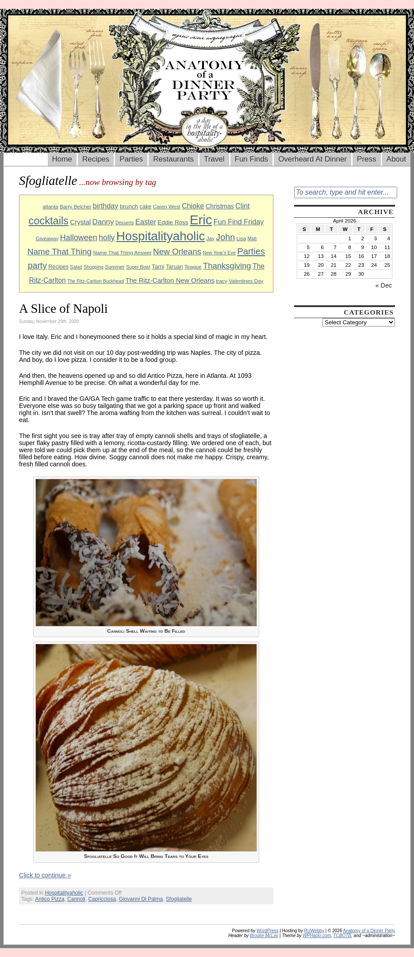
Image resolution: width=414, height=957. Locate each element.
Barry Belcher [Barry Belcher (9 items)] (75, 206)
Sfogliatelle (179, 899)
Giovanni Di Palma (141, 899)
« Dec (384, 285)
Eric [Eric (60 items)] (201, 219)
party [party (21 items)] (37, 265)
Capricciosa (102, 899)
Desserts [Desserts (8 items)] (124, 222)
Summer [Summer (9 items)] (114, 266)
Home (62, 159)
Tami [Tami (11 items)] (158, 266)
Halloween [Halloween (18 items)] (78, 237)
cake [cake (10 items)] (146, 207)
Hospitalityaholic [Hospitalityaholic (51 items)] (160, 236)
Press (366, 159)
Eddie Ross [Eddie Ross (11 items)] (172, 222)
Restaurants (173, 159)
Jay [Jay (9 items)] (211, 238)
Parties (131, 159)
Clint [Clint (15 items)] (242, 206)
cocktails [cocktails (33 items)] (49, 221)
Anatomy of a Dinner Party (369, 930)
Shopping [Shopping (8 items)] (94, 266)
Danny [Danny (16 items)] (103, 222)
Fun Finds (251, 159)
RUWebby (314, 930)
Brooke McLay (264, 935)
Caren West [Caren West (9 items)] (166, 206)
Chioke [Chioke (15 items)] (193, 206)
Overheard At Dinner (312, 159)
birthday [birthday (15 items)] (106, 206)
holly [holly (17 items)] (107, 237)
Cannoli (76, 899)
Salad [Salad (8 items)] (76, 266)
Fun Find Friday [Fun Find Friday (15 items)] (239, 222)
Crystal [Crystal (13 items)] (80, 222)
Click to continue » (45, 875)
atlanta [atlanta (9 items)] (50, 206)
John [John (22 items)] (225, 237)
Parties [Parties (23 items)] (251, 251)
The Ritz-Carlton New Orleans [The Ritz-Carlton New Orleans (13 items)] (170, 280)
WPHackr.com (317, 935)
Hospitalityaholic (64, 893)
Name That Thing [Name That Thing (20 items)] (59, 251)
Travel (214, 159)
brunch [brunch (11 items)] (129, 206)
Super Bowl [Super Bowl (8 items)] (138, 266)
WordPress (267, 930)
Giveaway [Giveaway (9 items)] (47, 238)
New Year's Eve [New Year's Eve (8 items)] (219, 252)
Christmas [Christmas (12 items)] (220, 206)
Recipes (95, 159)
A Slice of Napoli (63, 308)
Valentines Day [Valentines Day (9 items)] (246, 281)
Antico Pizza (49, 899)
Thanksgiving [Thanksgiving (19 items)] (227, 265)
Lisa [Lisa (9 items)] (241, 238)
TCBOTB (342, 935)
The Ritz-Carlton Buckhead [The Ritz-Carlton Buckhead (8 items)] (95, 281)
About (396, 159)
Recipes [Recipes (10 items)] (58, 267)
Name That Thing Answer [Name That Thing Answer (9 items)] (122, 252)
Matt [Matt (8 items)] (252, 238)
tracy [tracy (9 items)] (221, 281)
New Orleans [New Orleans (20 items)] (177, 251)
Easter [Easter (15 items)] (145, 222)
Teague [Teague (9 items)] (193, 266)
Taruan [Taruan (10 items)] (174, 267)
